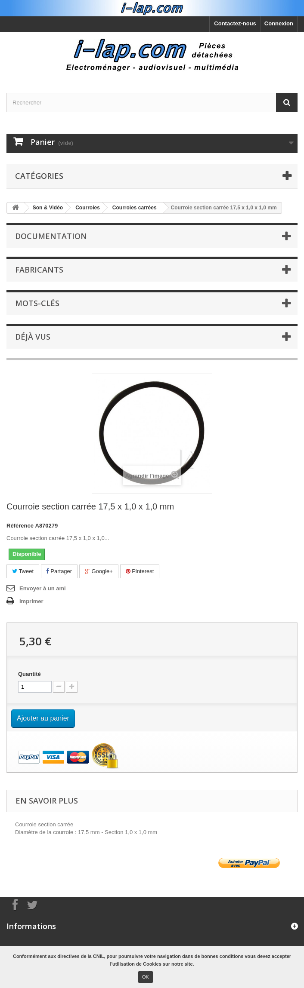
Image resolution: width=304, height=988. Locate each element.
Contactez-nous (235, 23)
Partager (59, 571)
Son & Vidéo (48, 208)
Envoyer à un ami (42, 588)
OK (145, 976)
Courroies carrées (134, 208)
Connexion (278, 23)
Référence (20, 525)
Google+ (99, 571)
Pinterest (140, 571)
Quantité (29, 674)
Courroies (87, 208)
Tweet (23, 571)
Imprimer (31, 601)
